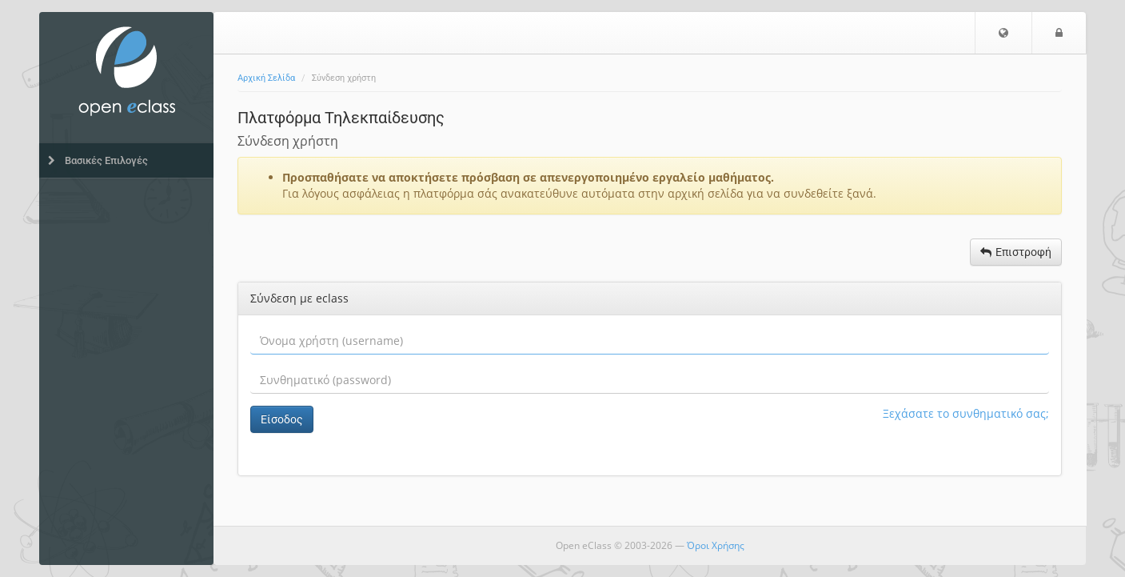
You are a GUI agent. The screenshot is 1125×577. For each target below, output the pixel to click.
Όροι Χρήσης (715, 545)
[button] (1003, 33)
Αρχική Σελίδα (266, 78)
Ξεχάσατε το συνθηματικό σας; (966, 413)
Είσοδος (282, 419)
